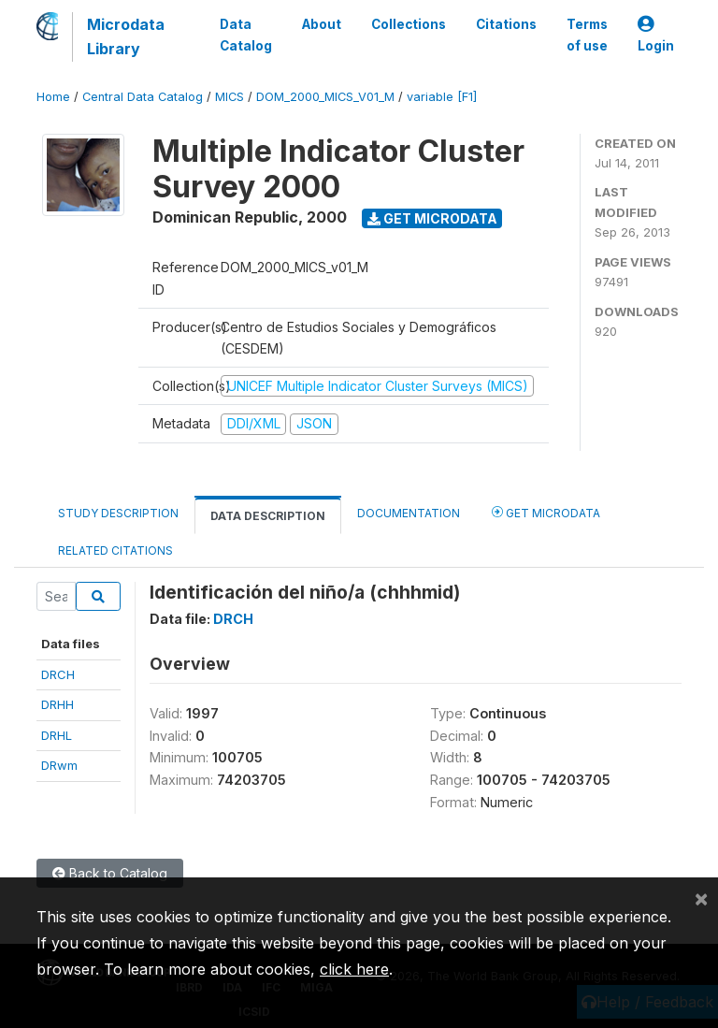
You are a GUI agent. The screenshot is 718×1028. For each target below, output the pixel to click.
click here (354, 969)
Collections (408, 24)
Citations (506, 24)
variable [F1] (442, 97)
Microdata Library (126, 36)
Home (53, 97)
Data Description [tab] (267, 516)
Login (656, 35)
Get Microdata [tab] (546, 512)
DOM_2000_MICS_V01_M (325, 97)
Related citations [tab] (115, 550)
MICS (229, 97)
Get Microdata (432, 218)
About (321, 24)
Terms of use (587, 34)
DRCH (58, 674)
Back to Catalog (109, 873)
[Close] (701, 898)
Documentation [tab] (408, 513)
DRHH (57, 704)
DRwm (59, 765)
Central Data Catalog (142, 97)
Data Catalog (246, 34)
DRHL (56, 735)
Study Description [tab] (118, 513)
